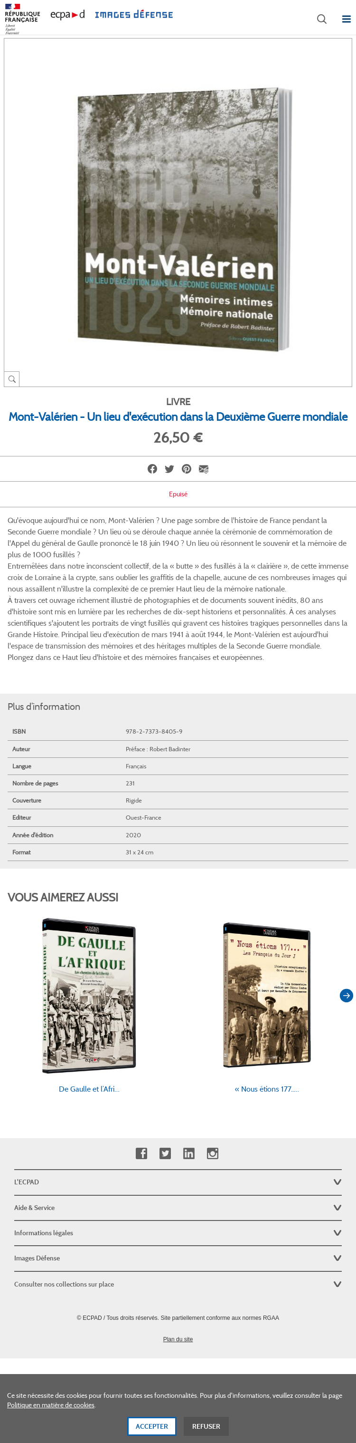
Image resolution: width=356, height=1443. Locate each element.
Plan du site (178, 1339)
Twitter (165, 1154)
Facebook (141, 1154)
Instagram (212, 1154)
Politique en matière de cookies (50, 1407)
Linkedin (189, 1154)
